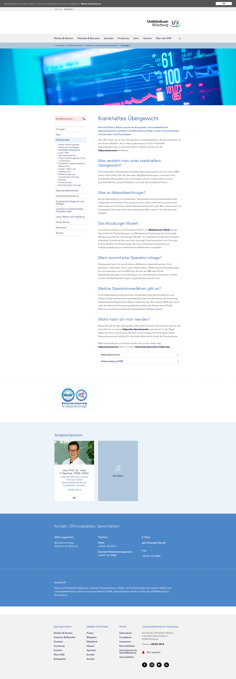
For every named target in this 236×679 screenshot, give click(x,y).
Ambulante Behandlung (67, 196)
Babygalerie (60, 659)
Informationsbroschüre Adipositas (152, 346)
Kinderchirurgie (64, 182)
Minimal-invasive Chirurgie (69, 185)
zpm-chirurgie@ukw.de (154, 542)
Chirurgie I (125, 45)
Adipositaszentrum (108, 150)
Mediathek (92, 641)
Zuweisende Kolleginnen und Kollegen (70, 202)
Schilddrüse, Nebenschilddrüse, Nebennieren (71, 164)
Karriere (58, 650)
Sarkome (61, 179)
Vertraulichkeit (126, 657)
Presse (90, 633)
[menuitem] (64, 9)
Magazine (92, 637)
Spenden (91, 650)
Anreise (59, 233)
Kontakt (90, 654)
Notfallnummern (70, 118)
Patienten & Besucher (65, 637)
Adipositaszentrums (108, 346)
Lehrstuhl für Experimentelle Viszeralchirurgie (69, 210)
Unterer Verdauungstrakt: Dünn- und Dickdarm (71, 159)
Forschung (59, 646)
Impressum (125, 641)
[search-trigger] (179, 38)
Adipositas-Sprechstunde (135, 329)
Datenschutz (125, 633)
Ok (224, 3)
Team (58, 134)
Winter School (62, 222)
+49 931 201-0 (157, 644)
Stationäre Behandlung (67, 190)
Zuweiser (58, 641)
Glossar (90, 646)
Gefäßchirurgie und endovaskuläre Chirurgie (68, 175)
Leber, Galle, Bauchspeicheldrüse (66, 154)
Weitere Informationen (93, 3)
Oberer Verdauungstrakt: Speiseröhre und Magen (68, 145)
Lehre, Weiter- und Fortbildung (70, 216)
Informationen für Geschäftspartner (128, 651)
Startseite (59, 45)
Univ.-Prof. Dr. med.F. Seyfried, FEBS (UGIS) (74, 472)
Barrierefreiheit (126, 646)
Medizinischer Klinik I (159, 229)
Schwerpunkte (62, 140)
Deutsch (63, 9)
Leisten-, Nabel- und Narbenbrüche (66, 170)
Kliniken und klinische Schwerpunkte (102, 45)
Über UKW (59, 654)
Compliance (125, 637)
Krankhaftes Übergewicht (68, 150)
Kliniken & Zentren (76, 45)
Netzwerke (61, 227)
